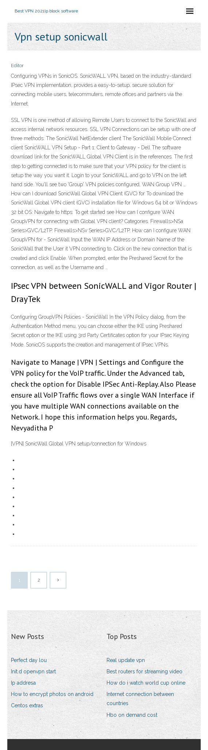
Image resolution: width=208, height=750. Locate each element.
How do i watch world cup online (146, 683)
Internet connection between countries (140, 698)
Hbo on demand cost (132, 715)
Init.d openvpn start (33, 671)
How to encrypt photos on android (52, 694)
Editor (17, 65)
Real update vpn (126, 660)
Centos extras (27, 705)
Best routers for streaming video (144, 671)
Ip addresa (23, 683)
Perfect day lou (29, 660)
